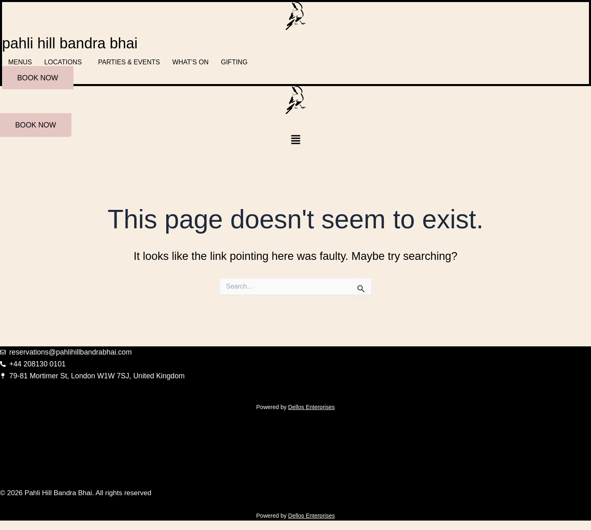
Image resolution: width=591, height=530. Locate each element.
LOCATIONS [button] (63, 62)
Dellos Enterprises (311, 406)
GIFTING (234, 62)
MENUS (20, 62)
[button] (65, 62)
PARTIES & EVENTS (129, 62)
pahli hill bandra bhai (69, 43)
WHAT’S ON (190, 62)
